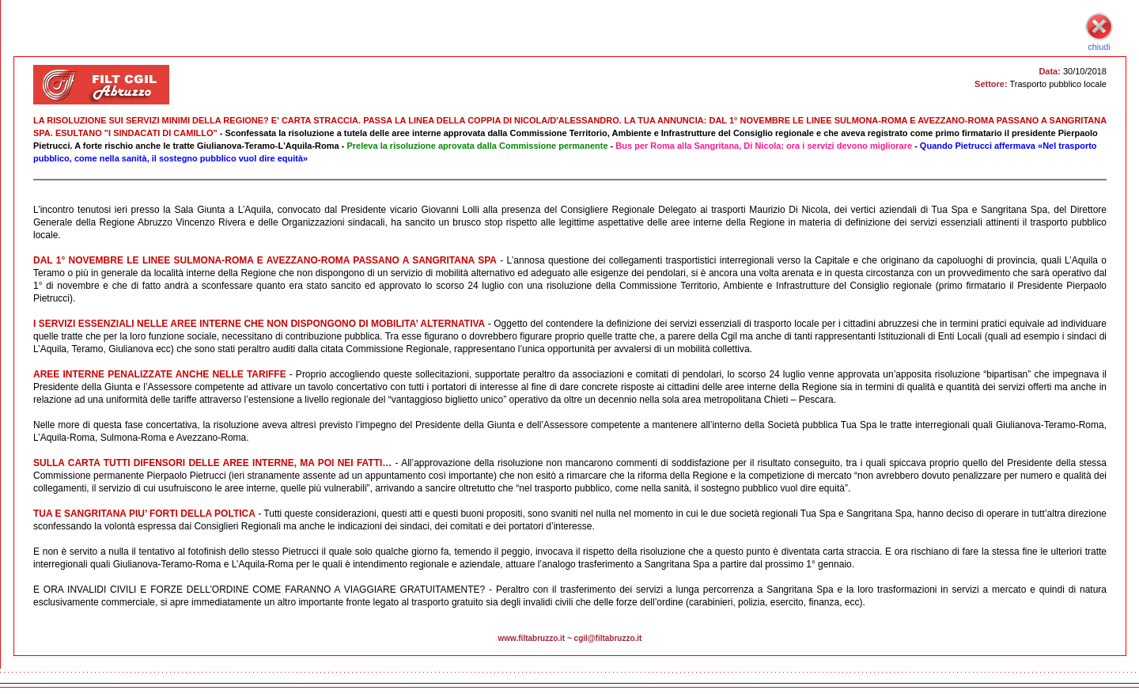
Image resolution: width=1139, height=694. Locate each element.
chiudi (1099, 41)
